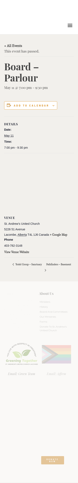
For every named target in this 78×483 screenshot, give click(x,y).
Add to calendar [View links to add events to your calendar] (31, 105)
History (44, 306)
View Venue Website (16, 252)
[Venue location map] (39, 183)
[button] (70, 25)
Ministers (45, 301)
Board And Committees (54, 311)
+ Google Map (58, 235)
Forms (43, 321)
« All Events (13, 46)
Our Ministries (48, 316)
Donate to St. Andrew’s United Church (53, 328)
